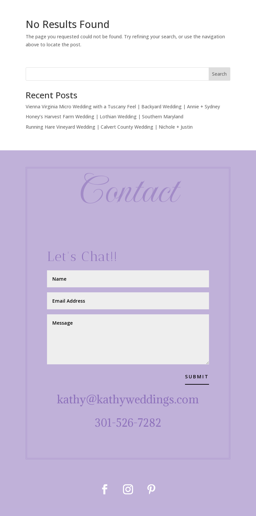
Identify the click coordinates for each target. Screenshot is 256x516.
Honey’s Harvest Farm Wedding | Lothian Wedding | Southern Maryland (104, 116)
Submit (197, 376)
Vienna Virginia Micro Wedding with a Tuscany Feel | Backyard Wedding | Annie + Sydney (123, 106)
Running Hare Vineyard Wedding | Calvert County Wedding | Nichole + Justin (109, 127)
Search (219, 74)
